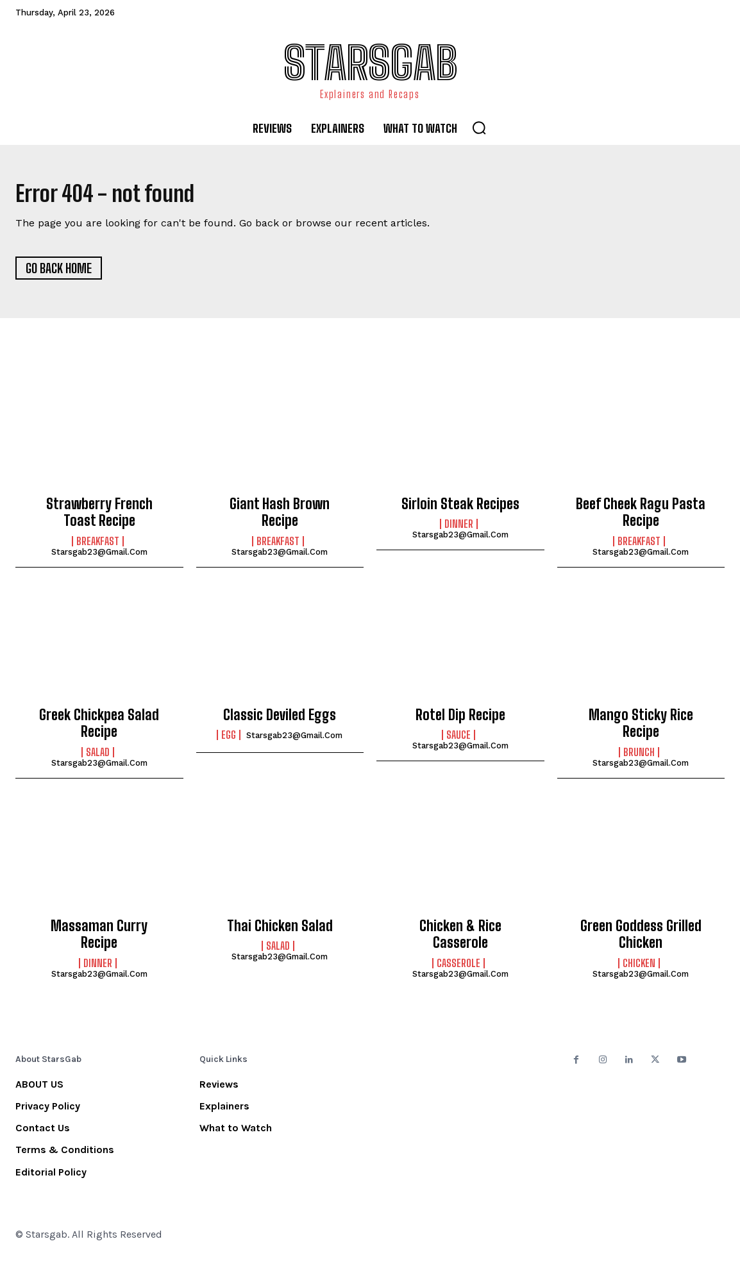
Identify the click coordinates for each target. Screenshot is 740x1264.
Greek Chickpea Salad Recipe (99, 728)
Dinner (458, 530)
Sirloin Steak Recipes (460, 509)
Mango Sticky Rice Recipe (641, 728)
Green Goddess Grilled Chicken (641, 939)
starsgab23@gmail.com (99, 557)
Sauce (458, 741)
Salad (98, 757)
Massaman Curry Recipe (99, 939)
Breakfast (97, 546)
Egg (228, 741)
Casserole (458, 968)
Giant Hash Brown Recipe (280, 517)
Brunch (639, 757)
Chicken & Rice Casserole (460, 939)
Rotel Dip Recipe (460, 720)
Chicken (639, 968)
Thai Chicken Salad (280, 931)
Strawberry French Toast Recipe (99, 517)
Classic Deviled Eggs (279, 720)
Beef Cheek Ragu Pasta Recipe (640, 517)
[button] (479, 127)
